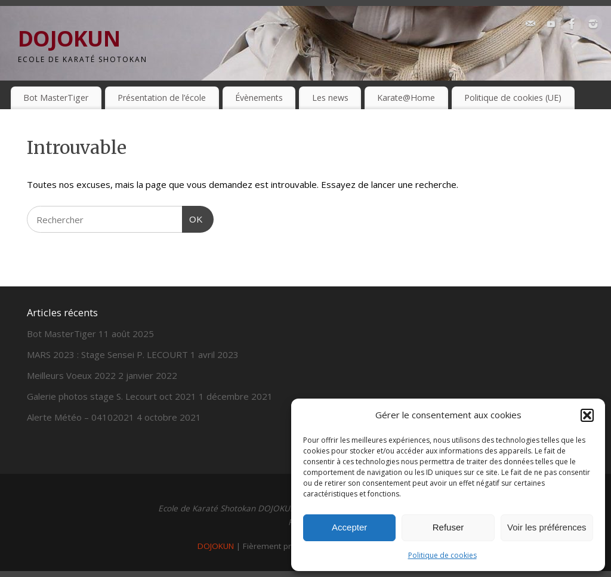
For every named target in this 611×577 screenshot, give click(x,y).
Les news (330, 97)
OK (192, 217)
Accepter (349, 527)
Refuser (448, 527)
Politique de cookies (442, 555)
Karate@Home (406, 97)
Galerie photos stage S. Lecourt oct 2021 (111, 396)
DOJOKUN (69, 38)
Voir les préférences (547, 527)
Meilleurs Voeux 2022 (71, 375)
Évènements (259, 97)
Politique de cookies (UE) (512, 97)
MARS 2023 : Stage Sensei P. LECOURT (107, 354)
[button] (587, 415)
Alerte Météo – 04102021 (80, 417)
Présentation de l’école (162, 97)
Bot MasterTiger (55, 97)
